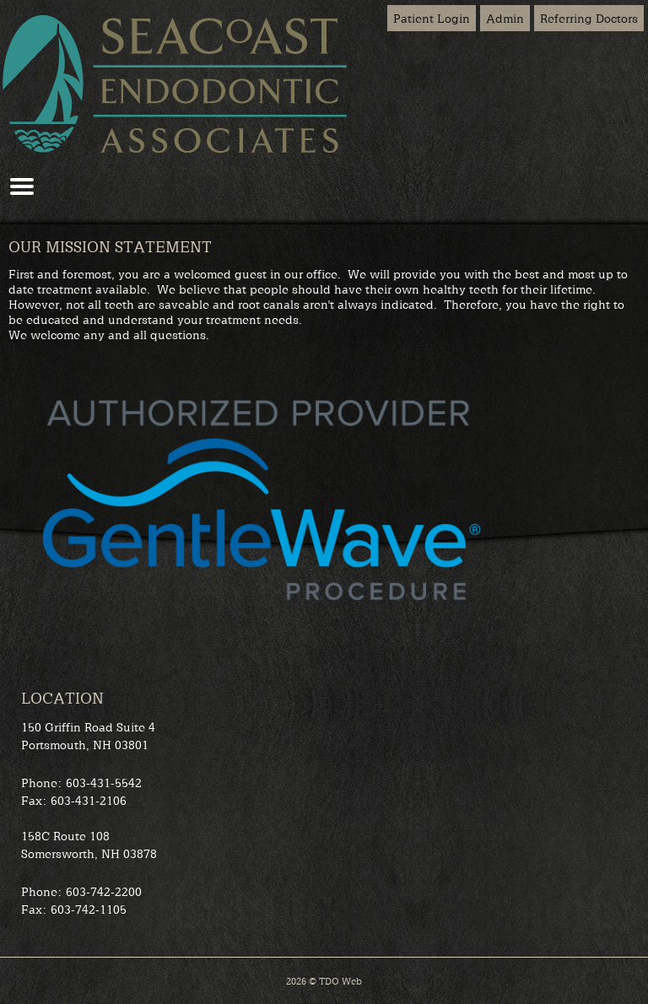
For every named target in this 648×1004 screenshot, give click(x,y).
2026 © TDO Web (324, 980)
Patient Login (431, 18)
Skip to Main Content (50, 6)
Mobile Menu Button (21, 186)
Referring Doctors (589, 18)
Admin (505, 18)
